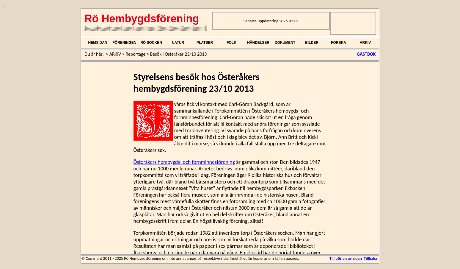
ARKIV (365, 43)
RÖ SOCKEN (151, 43)
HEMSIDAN (97, 43)
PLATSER (205, 43)
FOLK (231, 43)
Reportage (135, 54)
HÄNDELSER (258, 43)
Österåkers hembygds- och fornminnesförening (184, 162)
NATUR (178, 43)
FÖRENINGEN (124, 43)
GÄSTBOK (366, 54)
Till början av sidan (345, 258)
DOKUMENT (285, 43)
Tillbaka (370, 258)
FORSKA (338, 43)
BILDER (311, 43)
